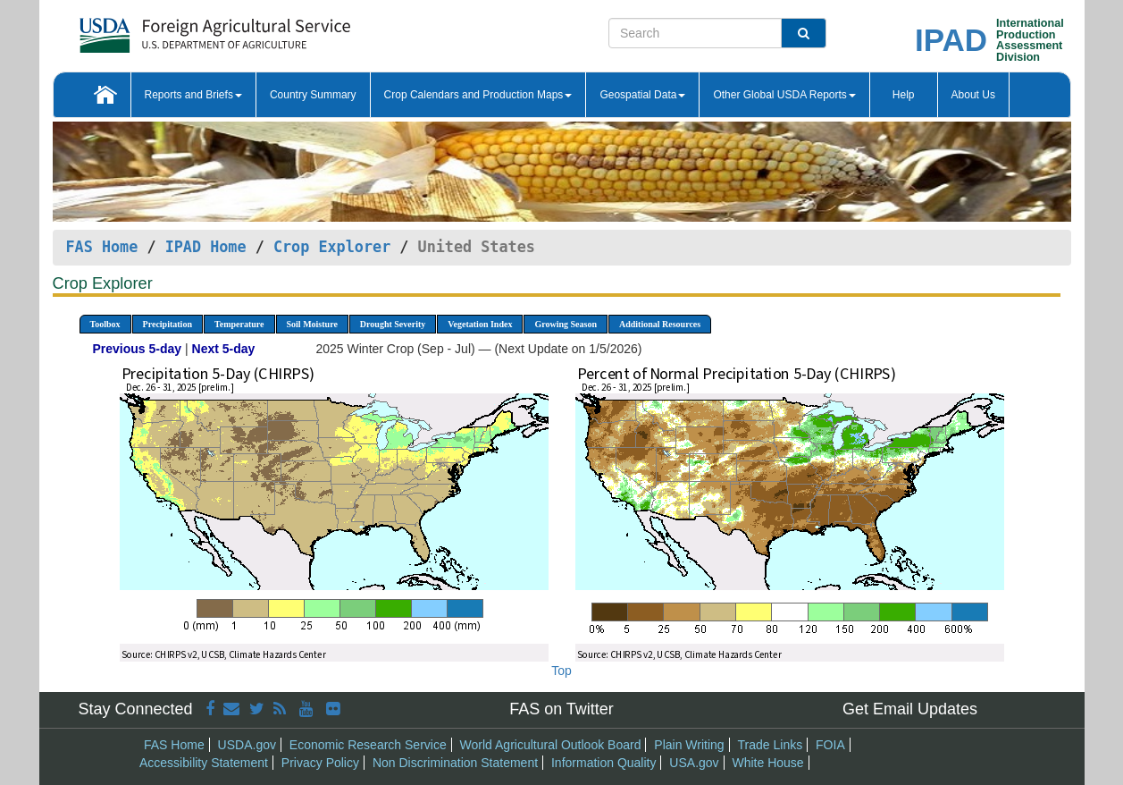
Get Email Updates (909, 709)
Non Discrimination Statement (455, 762)
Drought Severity (392, 324)
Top (561, 670)
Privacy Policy (320, 762)
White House (767, 762)
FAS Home (102, 247)
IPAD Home (206, 247)
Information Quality (604, 762)
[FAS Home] (170, 29)
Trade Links (770, 745)
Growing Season (565, 324)
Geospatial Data (642, 95)
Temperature (239, 324)
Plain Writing (689, 745)
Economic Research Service (368, 745)
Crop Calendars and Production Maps (478, 95)
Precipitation (167, 324)
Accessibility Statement (203, 762)
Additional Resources (659, 324)
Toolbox (105, 324)
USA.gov (693, 762)
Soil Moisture (312, 324)
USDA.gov (247, 745)
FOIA (830, 745)
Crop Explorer (331, 247)
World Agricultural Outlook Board (550, 745)
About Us (973, 95)
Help (904, 95)
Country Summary (313, 95)
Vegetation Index (480, 324)
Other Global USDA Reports (784, 95)
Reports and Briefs (193, 95)
